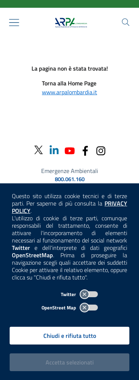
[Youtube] (70, 150)
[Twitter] (38, 150)
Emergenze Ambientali (69, 170)
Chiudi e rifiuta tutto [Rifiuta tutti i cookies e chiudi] (69, 335)
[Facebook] (85, 150)
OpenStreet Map (70, 307)
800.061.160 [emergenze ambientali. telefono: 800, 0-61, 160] (70, 179)
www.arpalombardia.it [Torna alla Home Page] (69, 92)
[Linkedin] (54, 150)
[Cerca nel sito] (125, 22)
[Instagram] (101, 150)
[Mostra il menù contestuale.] (14, 22)
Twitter (79, 294)
